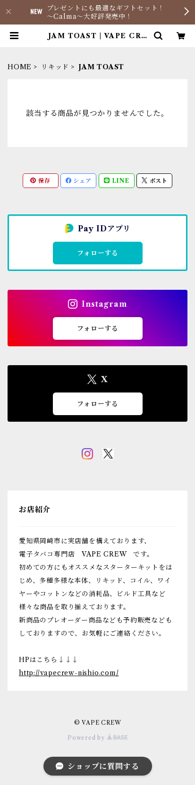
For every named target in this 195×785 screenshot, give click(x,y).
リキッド (55, 67)
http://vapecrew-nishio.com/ (69, 673)
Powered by (97, 737)
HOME (20, 67)
